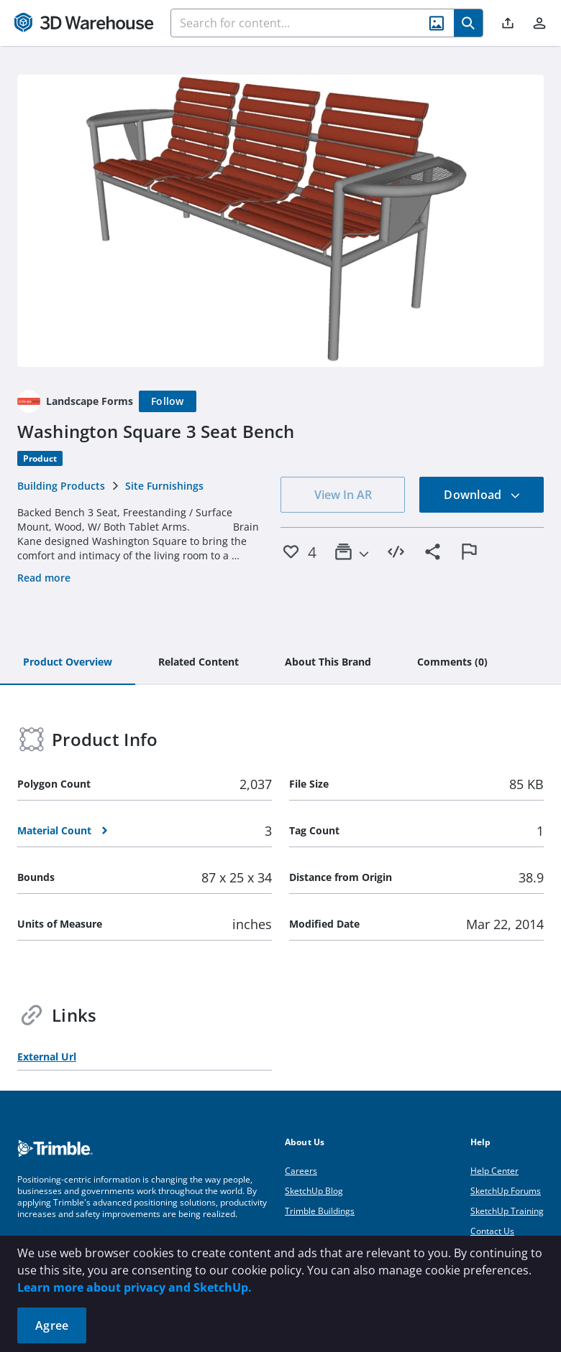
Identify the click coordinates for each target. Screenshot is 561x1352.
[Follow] (167, 401)
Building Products (61, 486)
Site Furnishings (164, 486)
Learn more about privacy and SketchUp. (134, 1287)
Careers (301, 1171)
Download (482, 495)
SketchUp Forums (505, 1191)
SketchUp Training (507, 1211)
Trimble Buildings (320, 1211)
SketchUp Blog (314, 1191)
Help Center (494, 1171)
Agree (51, 1325)
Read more (43, 577)
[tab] (67, 662)
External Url (46, 1056)
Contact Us (492, 1231)
